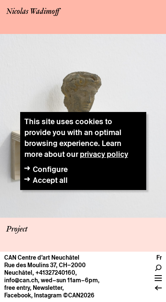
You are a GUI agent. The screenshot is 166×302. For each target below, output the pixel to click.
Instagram (48, 295)
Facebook (17, 295)
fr (159, 257)
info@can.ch (21, 280)
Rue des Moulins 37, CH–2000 (45, 265)
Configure (50, 169)
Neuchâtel (18, 272)
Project (16, 229)
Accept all (50, 180)
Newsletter (47, 288)
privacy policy (104, 154)
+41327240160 (55, 272)
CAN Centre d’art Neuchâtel (41, 257)
